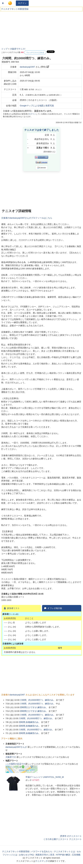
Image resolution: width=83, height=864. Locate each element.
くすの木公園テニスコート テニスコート (62, 839)
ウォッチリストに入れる (35, 52)
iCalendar (41, 168)
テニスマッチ (41, 861)
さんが (16, 747)
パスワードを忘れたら (41, 851)
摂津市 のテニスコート (71, 836)
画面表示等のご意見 (45, 855)
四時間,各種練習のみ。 (30, 722)
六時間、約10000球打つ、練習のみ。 (37, 700)
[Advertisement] (19, 28)
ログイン (22, 3)
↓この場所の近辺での (15, 764)
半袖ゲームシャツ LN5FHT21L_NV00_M (44, 777)
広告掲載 (76, 855)
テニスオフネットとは (64, 851)
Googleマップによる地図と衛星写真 (37, 105)
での (11, 757)
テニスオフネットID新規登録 (14, 9)
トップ (4, 49)
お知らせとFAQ (26, 855)
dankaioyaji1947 (27, 67)
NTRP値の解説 (63, 855)
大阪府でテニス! (17, 49)
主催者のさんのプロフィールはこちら (26, 218)
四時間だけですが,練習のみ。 (34, 707)
